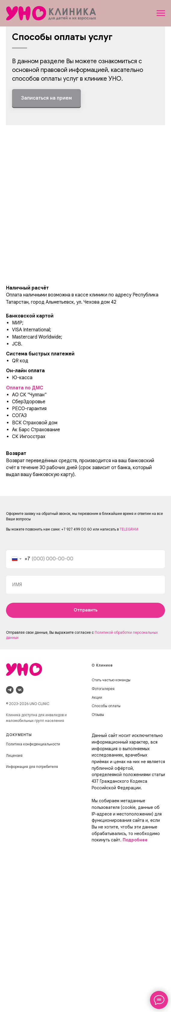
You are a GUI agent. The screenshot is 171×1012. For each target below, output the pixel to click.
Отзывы (98, 714)
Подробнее (135, 840)
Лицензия (14, 755)
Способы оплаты (106, 706)
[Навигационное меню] (161, 13)
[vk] (19, 690)
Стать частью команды (111, 680)
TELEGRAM (129, 529)
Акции (97, 697)
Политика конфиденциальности (33, 744)
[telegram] (10, 690)
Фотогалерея (103, 688)
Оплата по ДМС (24, 388)
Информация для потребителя (32, 766)
